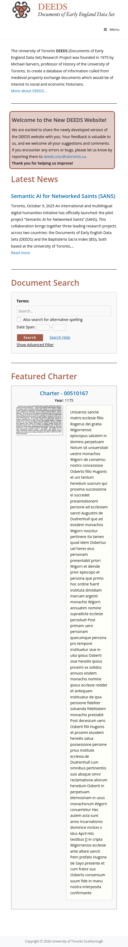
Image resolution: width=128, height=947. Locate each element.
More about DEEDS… (29, 90)
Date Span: (26, 326)
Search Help (59, 337)
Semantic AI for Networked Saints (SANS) (63, 196)
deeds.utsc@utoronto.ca (65, 156)
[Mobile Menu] (112, 29)
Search (30, 337)
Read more (20, 252)
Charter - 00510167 (64, 393)
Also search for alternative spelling (53, 319)
